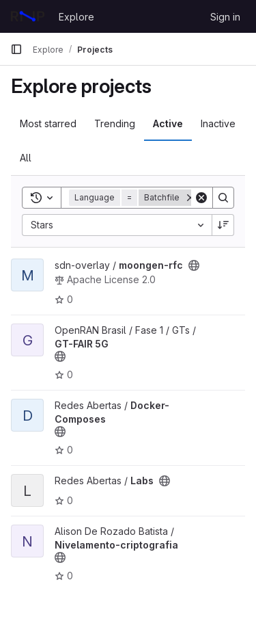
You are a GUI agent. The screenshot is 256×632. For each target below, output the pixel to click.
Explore (76, 17)
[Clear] (201, 197)
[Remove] (190, 197)
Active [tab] (168, 123)
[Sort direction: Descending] (223, 225)
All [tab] (25, 157)
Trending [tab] (114, 123)
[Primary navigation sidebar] (16, 49)
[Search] (223, 198)
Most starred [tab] (48, 123)
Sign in (225, 17)
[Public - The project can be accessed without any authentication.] (193, 265)
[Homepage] (28, 16)
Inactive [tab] (218, 123)
